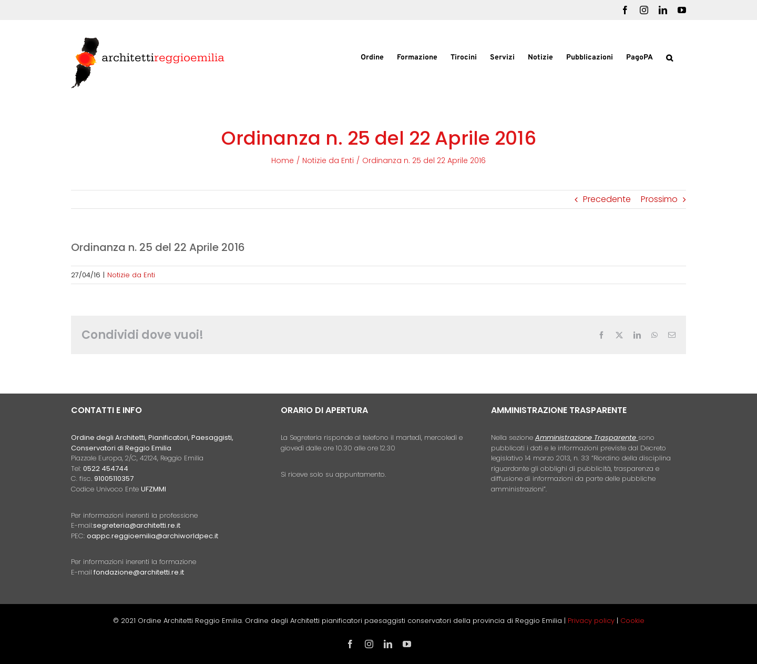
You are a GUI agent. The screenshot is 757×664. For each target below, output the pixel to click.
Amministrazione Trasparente (585, 437)
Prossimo (659, 199)
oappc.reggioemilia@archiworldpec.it (152, 536)
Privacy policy (592, 621)
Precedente (607, 199)
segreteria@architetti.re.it (136, 525)
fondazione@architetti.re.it (139, 572)
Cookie (632, 621)
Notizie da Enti (131, 275)
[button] (669, 57)
